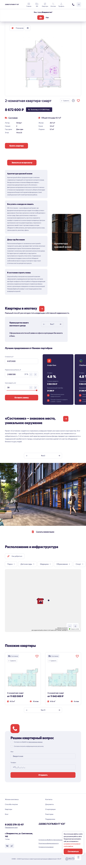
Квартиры (8, 809)
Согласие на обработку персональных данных (53, 840)
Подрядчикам (50, 819)
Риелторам (49, 814)
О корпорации (50, 809)
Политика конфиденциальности (49, 843)
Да (40, 17)
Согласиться (73, 851)
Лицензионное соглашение (61, 629)
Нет (47, 17)
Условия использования (46, 847)
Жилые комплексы (12, 799)
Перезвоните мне (11, 827)
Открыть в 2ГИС (75, 629)
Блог (6, 814)
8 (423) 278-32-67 (14, 824)
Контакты (48, 799)
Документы (49, 804)
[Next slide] (60, 324)
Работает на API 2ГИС (62, 627)
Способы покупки (11, 804)
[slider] (36, 390)
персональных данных (35, 742)
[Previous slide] (44, 324)
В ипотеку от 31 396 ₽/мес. (39, 109)
